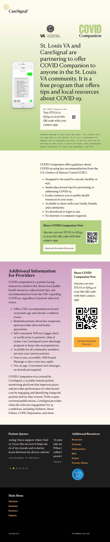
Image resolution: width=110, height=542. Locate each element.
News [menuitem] (74, 453)
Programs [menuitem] (76, 444)
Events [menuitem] (75, 457)
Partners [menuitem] (13, 510)
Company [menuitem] (13, 515)
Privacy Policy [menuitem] (80, 462)
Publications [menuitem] (79, 448)
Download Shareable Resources (59, 248)
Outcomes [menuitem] (13, 505)
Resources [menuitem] (77, 439)
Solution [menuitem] (13, 501)
